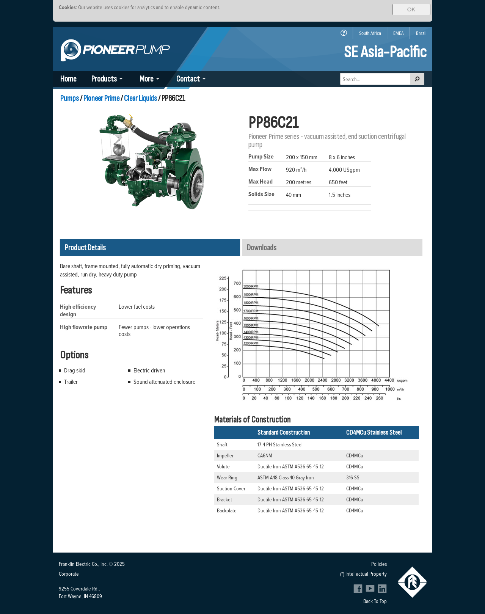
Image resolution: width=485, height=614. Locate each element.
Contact (188, 79)
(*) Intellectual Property (363, 573)
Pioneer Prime (101, 98)
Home (68, 79)
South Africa (370, 33)
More (147, 79)
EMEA (398, 33)
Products (104, 79)
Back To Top (375, 601)
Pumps (69, 98)
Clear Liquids (140, 98)
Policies (379, 563)
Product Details (85, 248)
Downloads (261, 248)
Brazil (421, 33)
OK (411, 9)
